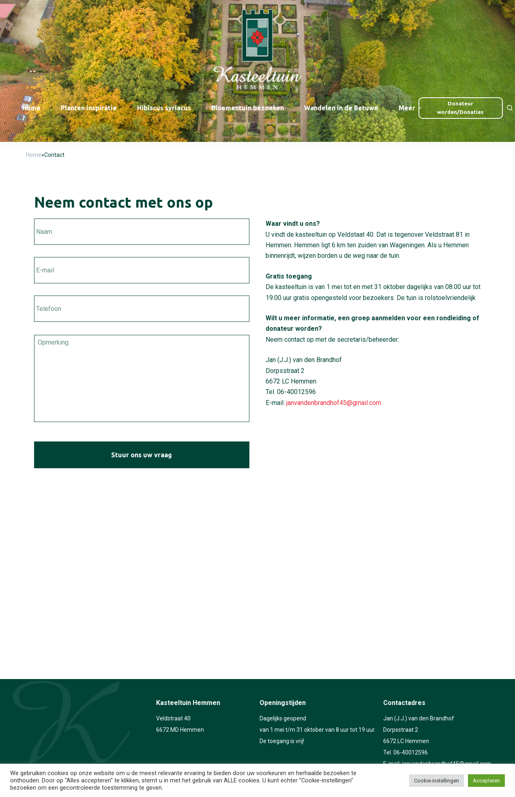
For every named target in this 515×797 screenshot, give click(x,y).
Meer (411, 107)
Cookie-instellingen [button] (436, 781)
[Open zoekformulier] (510, 108)
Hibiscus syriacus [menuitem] (164, 107)
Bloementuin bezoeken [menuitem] (247, 107)
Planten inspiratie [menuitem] (89, 107)
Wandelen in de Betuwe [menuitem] (341, 107)
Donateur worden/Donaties (460, 108)
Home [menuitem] (31, 107)
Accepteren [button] (486, 781)
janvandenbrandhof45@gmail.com (333, 403)
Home (33, 155)
